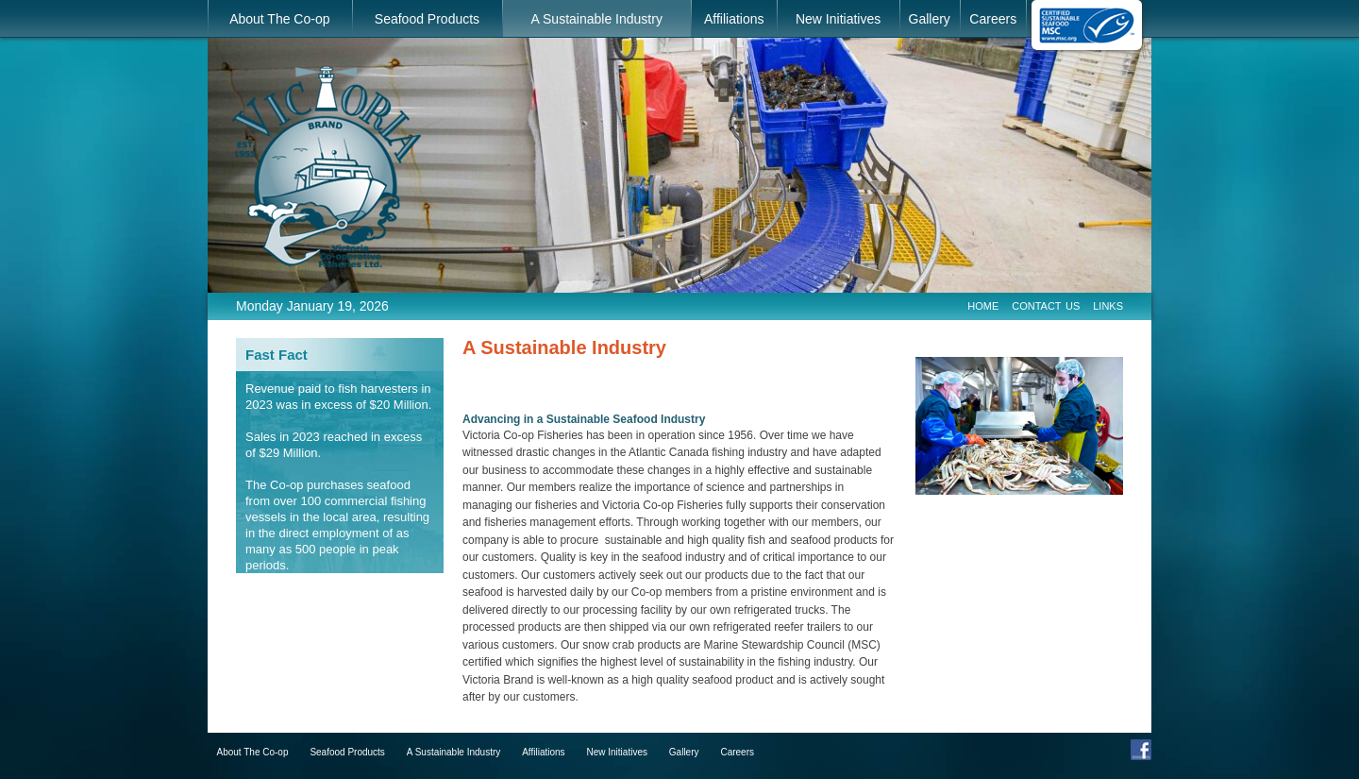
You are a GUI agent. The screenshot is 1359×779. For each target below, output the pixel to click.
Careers (992, 18)
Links (1108, 304)
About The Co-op (279, 18)
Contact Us (1046, 304)
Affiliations (734, 18)
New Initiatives (838, 18)
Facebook (1141, 749)
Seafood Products (427, 18)
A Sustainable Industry (597, 18)
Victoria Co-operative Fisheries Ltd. (326, 166)
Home (982, 304)
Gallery (929, 18)
